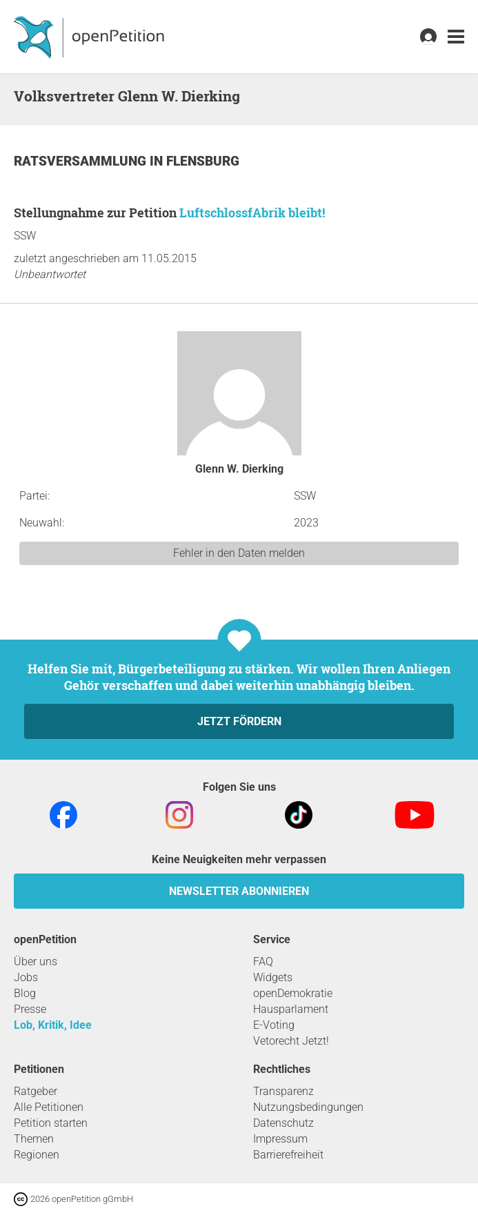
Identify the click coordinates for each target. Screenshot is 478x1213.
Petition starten (51, 1123)
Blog (25, 993)
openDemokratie (292, 993)
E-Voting (274, 1025)
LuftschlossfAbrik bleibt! (252, 212)
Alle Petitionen (48, 1107)
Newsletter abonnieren (239, 891)
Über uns (35, 961)
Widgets (272, 977)
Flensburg (202, 161)
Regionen (36, 1154)
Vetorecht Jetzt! (291, 1040)
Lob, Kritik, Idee (53, 1025)
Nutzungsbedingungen (308, 1107)
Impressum (280, 1138)
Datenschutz (283, 1123)
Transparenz (283, 1091)
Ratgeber (35, 1091)
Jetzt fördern (239, 721)
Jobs (26, 977)
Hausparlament (290, 1009)
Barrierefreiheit (288, 1154)
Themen (34, 1138)
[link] (456, 37)
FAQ (263, 961)
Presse (30, 1009)
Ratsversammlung (82, 161)
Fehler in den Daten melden (239, 553)
